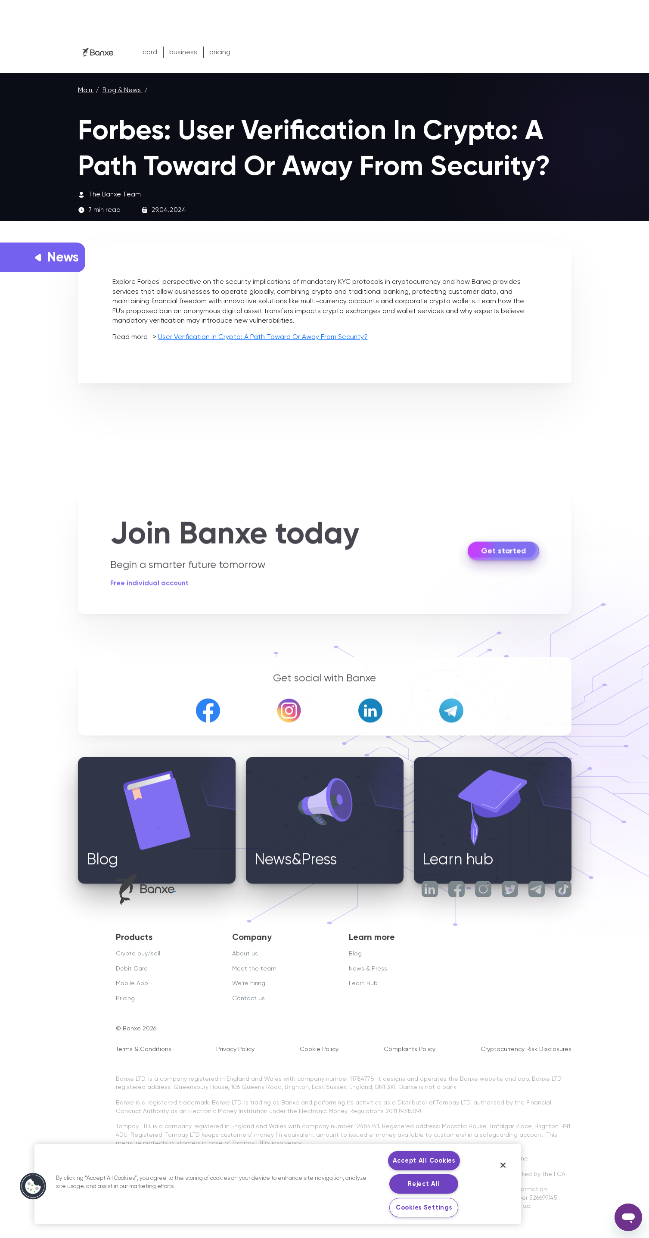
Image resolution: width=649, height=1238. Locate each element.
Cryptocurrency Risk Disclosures (526, 1048)
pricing (219, 52)
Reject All (424, 1184)
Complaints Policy (409, 1048)
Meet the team (254, 968)
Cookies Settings (424, 1207)
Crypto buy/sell (138, 953)
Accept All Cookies (424, 1160)
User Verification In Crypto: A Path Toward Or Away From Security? (263, 337)
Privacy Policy (235, 1048)
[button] (33, 1186)
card (150, 52)
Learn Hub (363, 983)
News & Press (368, 968)
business (183, 52)
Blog (355, 953)
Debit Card (132, 968)
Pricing (125, 998)
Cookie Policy (319, 1048)
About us (245, 953)
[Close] (503, 1165)
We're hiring (248, 983)
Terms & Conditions (143, 1048)
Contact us (248, 998)
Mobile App (132, 983)
